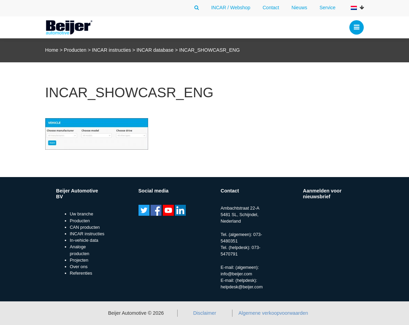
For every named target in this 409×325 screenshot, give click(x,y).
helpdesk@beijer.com (242, 286)
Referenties (81, 273)
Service (328, 7)
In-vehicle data (84, 240)
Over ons (79, 266)
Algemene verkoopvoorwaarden (273, 313)
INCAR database (154, 50)
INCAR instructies (111, 50)
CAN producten (85, 227)
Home (51, 50)
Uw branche (81, 213)
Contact (271, 7)
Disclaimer (204, 313)
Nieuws (299, 7)
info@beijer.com (236, 273)
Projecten (79, 260)
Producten (75, 50)
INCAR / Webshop (230, 7)
